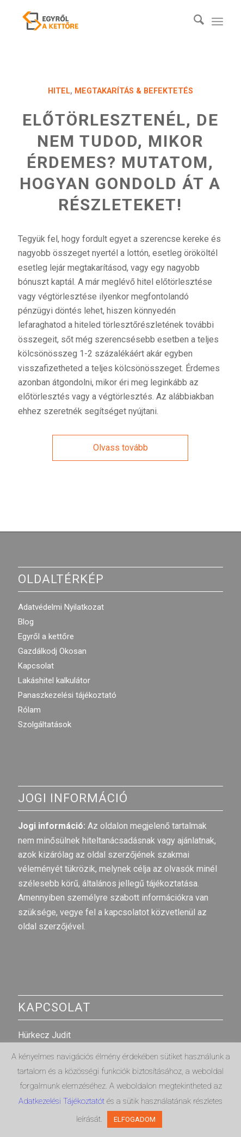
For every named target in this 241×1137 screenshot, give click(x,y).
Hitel (59, 91)
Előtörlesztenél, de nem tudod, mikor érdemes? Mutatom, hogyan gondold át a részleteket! (120, 162)
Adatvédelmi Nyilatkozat (61, 607)
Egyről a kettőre (46, 636)
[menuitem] (193, 21)
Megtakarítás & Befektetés (134, 91)
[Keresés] (193, 21)
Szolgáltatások (44, 724)
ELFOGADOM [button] (135, 1119)
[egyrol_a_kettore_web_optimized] (100, 21)
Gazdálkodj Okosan (52, 651)
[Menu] (217, 22)
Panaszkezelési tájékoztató (67, 695)
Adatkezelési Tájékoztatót (62, 1101)
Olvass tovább (120, 447)
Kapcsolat (36, 666)
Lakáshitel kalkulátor (54, 680)
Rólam (29, 710)
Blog (26, 622)
